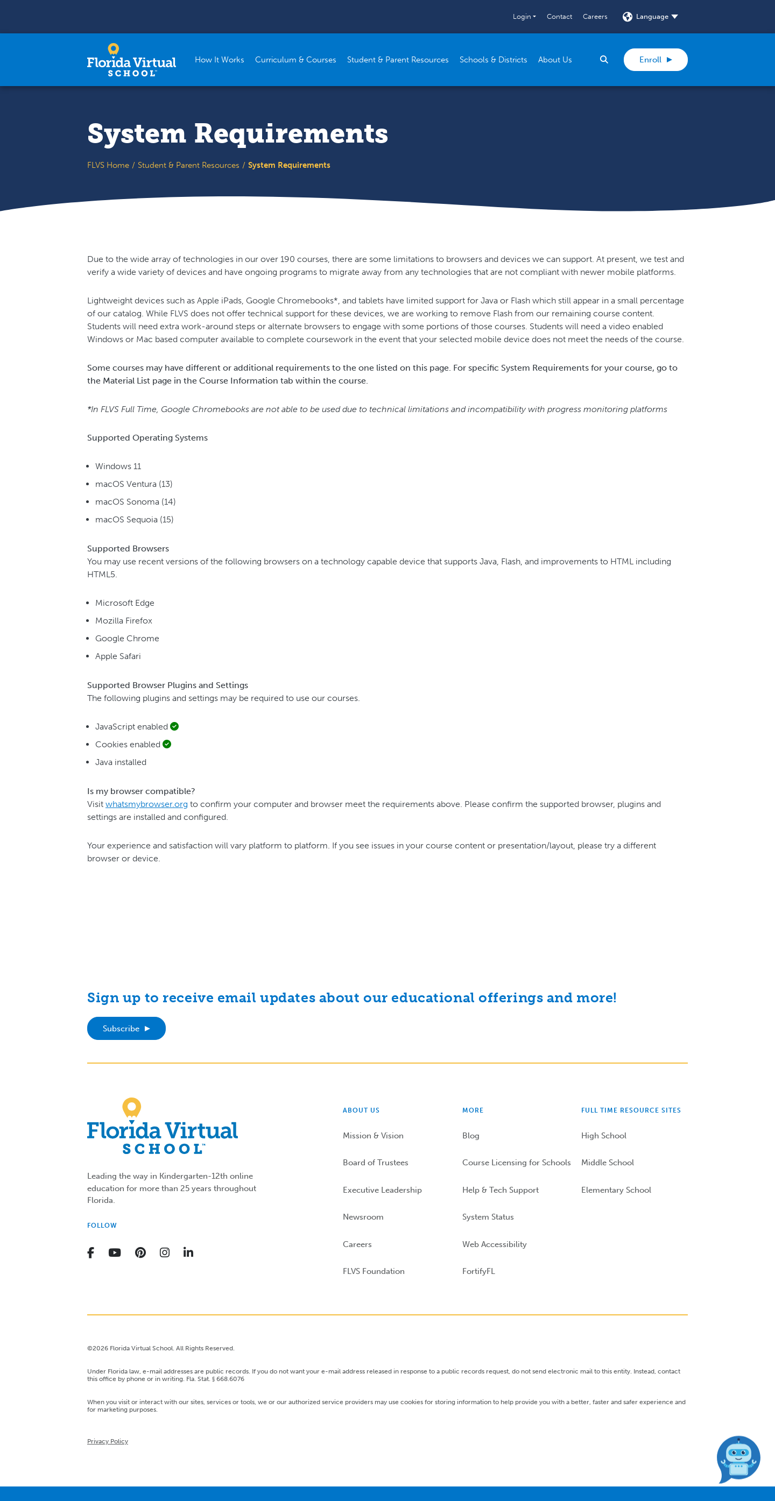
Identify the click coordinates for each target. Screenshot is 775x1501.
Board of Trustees (375, 1162)
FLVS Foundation (374, 1271)
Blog (471, 1136)
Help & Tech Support (500, 1190)
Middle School (607, 1162)
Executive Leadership (382, 1190)
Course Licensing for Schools (516, 1162)
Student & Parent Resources (188, 165)
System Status (488, 1217)
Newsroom (363, 1217)
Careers (595, 16)
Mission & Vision (373, 1136)
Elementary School (616, 1190)
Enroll (650, 60)
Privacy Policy (107, 1441)
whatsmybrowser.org (146, 804)
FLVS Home (108, 165)
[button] (524, 16)
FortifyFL (478, 1271)
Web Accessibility (494, 1244)
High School (603, 1136)
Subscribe (121, 1028)
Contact (559, 16)
